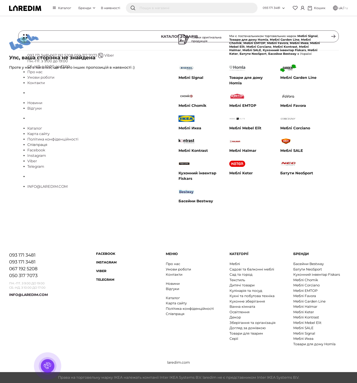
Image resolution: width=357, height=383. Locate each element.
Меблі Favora (304, 296)
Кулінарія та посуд (246, 290)
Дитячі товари (242, 285)
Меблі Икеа (303, 338)
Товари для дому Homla (314, 344)
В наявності (110, 8)
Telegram (105, 280)
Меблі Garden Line (309, 301)
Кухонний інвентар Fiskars (316, 274)
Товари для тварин (246, 333)
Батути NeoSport (307, 269)
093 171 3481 (271, 8)
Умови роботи (178, 269)
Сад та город (241, 274)
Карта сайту (176, 303)
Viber (101, 271)
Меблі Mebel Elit (307, 322)
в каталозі (41, 67)
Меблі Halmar (305, 306)
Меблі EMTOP (305, 290)
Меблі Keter (303, 312)
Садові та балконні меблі (252, 269)
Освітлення (240, 312)
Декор (235, 317)
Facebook (105, 254)
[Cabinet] (302, 8)
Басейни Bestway (308, 264)
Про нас (173, 264)
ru (346, 8)
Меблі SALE (303, 328)
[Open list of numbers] (283, 8)
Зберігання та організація (252, 322)
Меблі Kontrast (306, 317)
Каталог (64, 8)
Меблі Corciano (306, 285)
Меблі (235, 264)
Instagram (106, 262)
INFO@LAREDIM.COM (28, 295)
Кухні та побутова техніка (252, 296)
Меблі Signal (304, 333)
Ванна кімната (242, 306)
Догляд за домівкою (248, 328)
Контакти (174, 274)
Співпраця (175, 314)
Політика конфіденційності (190, 308)
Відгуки (172, 289)
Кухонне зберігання (247, 301)
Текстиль (237, 280)
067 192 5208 (23, 268)
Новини (173, 283)
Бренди (86, 8)
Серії (234, 338)
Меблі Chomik (305, 280)
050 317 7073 (23, 275)
